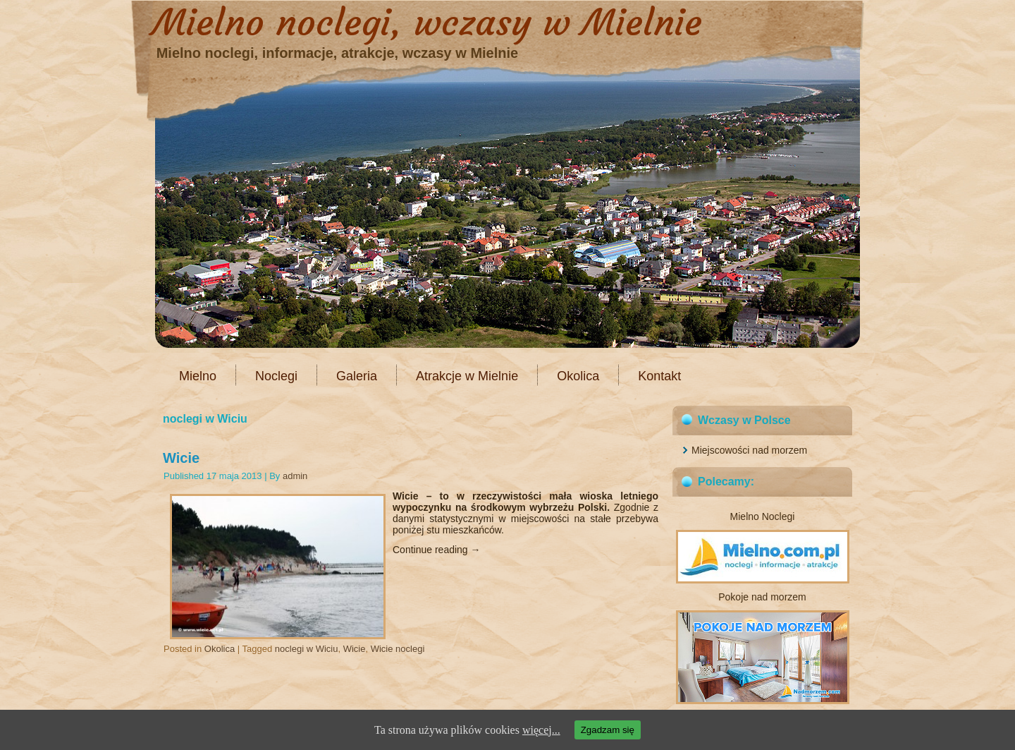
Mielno (197, 376)
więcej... (541, 730)
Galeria (356, 376)
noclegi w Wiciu (306, 648)
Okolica (578, 376)
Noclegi (276, 376)
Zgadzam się (607, 730)
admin (295, 476)
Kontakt (659, 376)
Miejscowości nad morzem (749, 450)
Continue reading (437, 549)
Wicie (181, 458)
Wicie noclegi (398, 648)
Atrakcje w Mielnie (467, 376)
